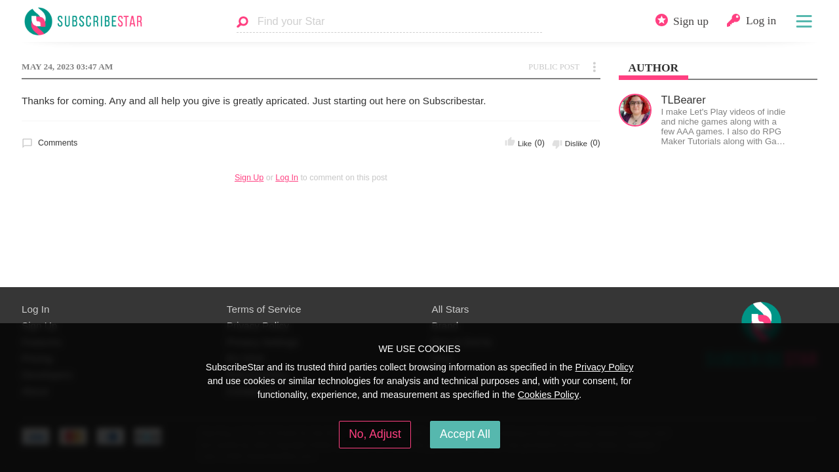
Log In (286, 177)
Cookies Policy (548, 394)
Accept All (465, 434)
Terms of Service (264, 309)
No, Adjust (375, 434)
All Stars (450, 309)
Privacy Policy (604, 367)
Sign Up (249, 177)
